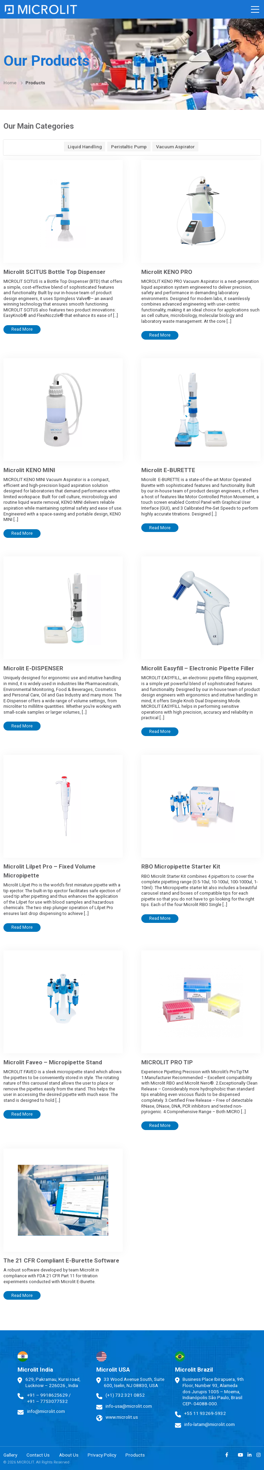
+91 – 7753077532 (47, 1401)
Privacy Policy (102, 1455)
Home (9, 82)
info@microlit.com (46, 1411)
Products (135, 1455)
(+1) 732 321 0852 (125, 1395)
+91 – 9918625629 (47, 1395)
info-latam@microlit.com (209, 1424)
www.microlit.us (122, 1417)
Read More (22, 329)
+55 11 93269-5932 (205, 1413)
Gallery (10, 1455)
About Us (68, 1455)
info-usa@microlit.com (129, 1406)
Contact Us (38, 1455)
